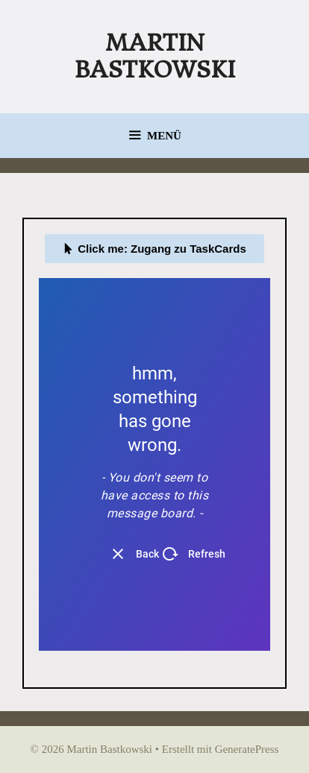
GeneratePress (247, 749)
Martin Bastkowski (155, 56)
